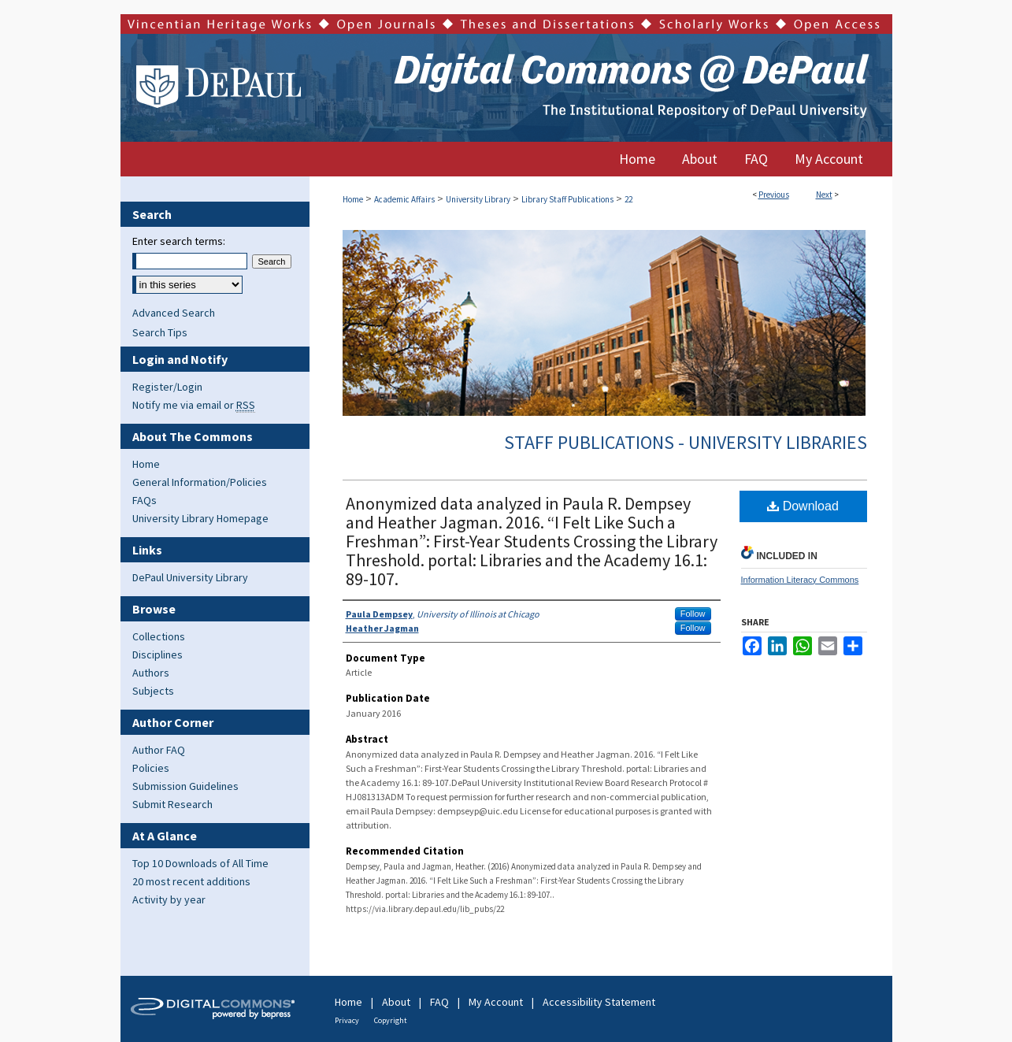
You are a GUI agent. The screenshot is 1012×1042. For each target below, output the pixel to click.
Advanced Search (173, 313)
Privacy (347, 1020)
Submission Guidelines (185, 786)
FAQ (439, 1002)
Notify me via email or (193, 405)
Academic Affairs (404, 199)
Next (824, 194)
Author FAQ (158, 750)
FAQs (144, 500)
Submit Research (172, 804)
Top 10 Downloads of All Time (200, 863)
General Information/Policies (199, 482)
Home (353, 199)
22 (628, 199)
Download (803, 506)
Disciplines (157, 654)
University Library (478, 199)
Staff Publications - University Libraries (685, 442)
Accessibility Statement (599, 1002)
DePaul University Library (190, 577)
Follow (693, 613)
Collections (158, 636)
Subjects (153, 691)
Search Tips (159, 332)
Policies (150, 768)
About (396, 1002)
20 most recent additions (191, 881)
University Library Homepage (200, 518)
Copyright (390, 1020)
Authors (150, 673)
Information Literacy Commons (800, 579)
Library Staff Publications (567, 199)
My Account (496, 1002)
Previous (773, 194)
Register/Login (167, 387)
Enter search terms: (178, 241)
